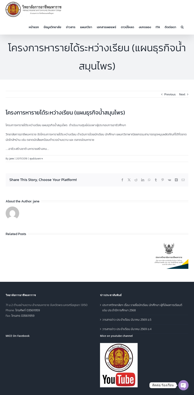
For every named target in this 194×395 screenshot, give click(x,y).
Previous (170, 94)
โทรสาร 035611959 (22, 315)
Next (182, 94)
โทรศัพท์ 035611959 (27, 310)
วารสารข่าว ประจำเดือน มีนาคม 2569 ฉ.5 (126, 319)
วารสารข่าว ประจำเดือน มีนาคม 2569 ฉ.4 (127, 329)
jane (11, 158)
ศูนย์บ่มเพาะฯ (36, 158)
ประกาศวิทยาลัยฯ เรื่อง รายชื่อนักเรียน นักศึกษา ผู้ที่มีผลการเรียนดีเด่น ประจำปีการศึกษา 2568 (142, 308)
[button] (182, 27)
